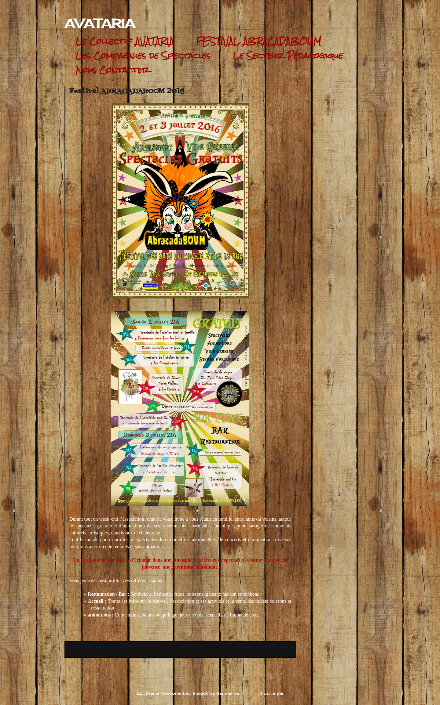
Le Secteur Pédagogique (288, 56)
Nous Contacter (112, 70)
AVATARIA (99, 23)
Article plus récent (93, 649)
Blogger (293, 693)
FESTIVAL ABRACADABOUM (258, 41)
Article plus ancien (266, 649)
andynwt (249, 693)
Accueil (180, 649)
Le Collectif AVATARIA (125, 41)
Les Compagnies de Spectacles (143, 56)
